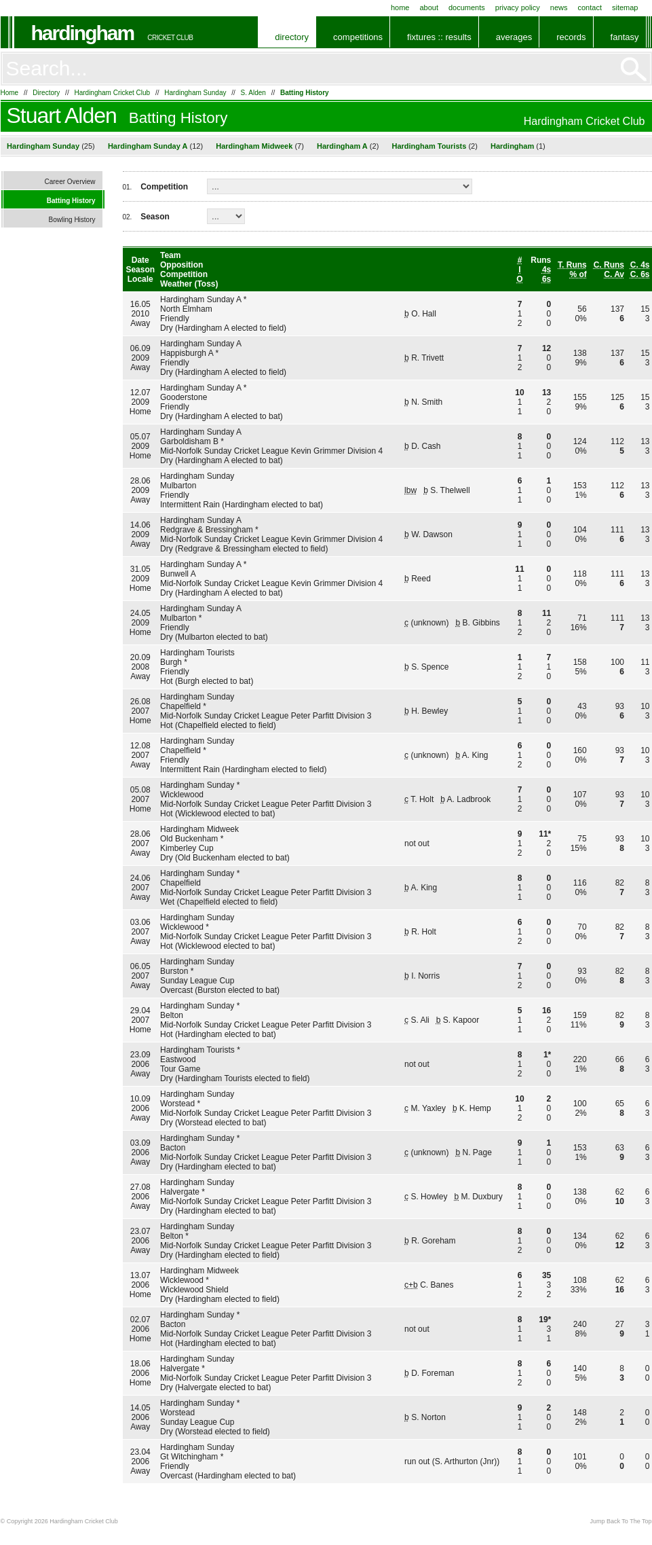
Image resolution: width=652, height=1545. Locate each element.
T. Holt (422, 799)
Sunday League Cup (197, 980)
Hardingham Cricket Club (112, 92)
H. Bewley (429, 711)
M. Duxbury (482, 1196)
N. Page (477, 1152)
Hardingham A (342, 146)
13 (546, 392)
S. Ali (419, 1020)
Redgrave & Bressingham (206, 529)
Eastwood (178, 1059)
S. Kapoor (461, 1020)
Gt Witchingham (189, 1456)
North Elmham (186, 309)
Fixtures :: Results (439, 37)
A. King (475, 755)
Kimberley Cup (187, 848)
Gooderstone (183, 397)
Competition (164, 187)
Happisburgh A (186, 353)
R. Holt (423, 932)
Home (400, 7)
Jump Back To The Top (620, 1521)
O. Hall (423, 314)
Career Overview (69, 181)
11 (546, 613)
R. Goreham (433, 1241)
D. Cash (425, 446)
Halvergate (179, 1192)
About (428, 7)
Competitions (358, 37)
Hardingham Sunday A (148, 146)
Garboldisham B (189, 441)
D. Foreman (432, 1373)
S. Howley (428, 1196)
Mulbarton (178, 485)
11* (545, 834)
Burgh (171, 662)
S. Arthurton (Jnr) (466, 1461)
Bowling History (72, 219)
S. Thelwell (449, 490)
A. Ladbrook (469, 799)
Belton (171, 1015)
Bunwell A (178, 574)
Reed (421, 578)
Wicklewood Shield (194, 1289)
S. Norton (428, 1417)
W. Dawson (432, 534)
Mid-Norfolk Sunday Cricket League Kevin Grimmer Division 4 (271, 451)
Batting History (304, 92)
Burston (174, 971)
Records (571, 37)
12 (546, 348)
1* (547, 1054)
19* (545, 1319)
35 (546, 1275)
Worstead (177, 1103)
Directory (292, 37)
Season (155, 216)
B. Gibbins (481, 623)
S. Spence (429, 667)
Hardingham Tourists (429, 146)
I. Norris (425, 976)
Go (633, 69)
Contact (590, 7)
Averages (514, 37)
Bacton (172, 1147)
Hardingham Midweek (254, 146)
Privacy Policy (517, 7)
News (559, 7)
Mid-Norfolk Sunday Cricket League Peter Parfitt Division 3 (265, 716)
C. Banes (436, 1285)
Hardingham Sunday (195, 92)
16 (546, 1010)
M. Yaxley (428, 1108)
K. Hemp (475, 1108)
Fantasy (625, 37)
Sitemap (625, 7)
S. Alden (253, 92)
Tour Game (180, 1069)
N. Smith (426, 402)
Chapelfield (180, 706)
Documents (466, 7)
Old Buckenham (189, 838)
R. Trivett (427, 358)
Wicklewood (182, 794)
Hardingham (82, 33)
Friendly (174, 318)
